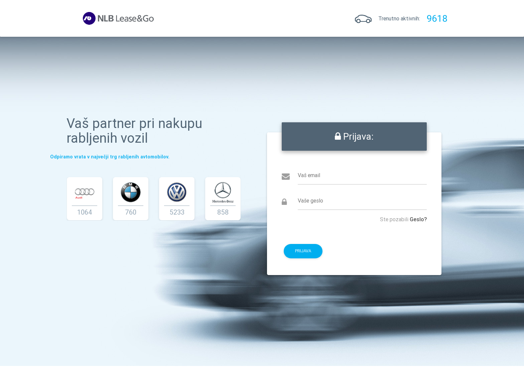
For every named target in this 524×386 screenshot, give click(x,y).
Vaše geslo (310, 200)
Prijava (176, 18)
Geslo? (418, 219)
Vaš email (309, 175)
